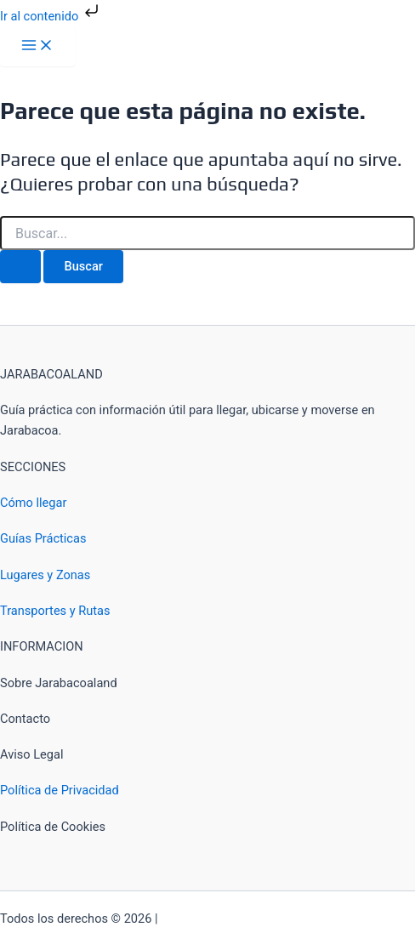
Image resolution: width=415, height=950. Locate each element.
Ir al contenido (51, 16)
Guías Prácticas (43, 538)
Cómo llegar (33, 502)
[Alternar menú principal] (37, 46)
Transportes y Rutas (55, 610)
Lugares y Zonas (45, 575)
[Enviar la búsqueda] (20, 266)
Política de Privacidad (59, 790)
